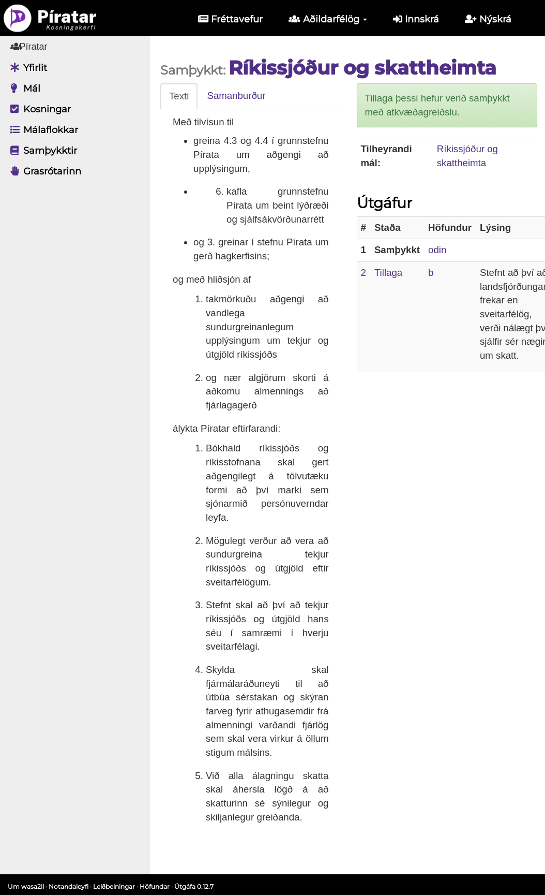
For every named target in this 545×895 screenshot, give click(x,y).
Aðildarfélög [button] (328, 19)
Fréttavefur (230, 19)
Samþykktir (41, 150)
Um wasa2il (26, 886)
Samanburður (236, 95)
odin (437, 249)
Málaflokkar (41, 130)
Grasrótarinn (43, 171)
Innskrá (416, 19)
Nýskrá (488, 19)
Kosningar (38, 109)
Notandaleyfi (68, 886)
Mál (22, 88)
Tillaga (388, 272)
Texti (179, 96)
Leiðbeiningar (114, 886)
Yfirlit (26, 68)
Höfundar (155, 886)
